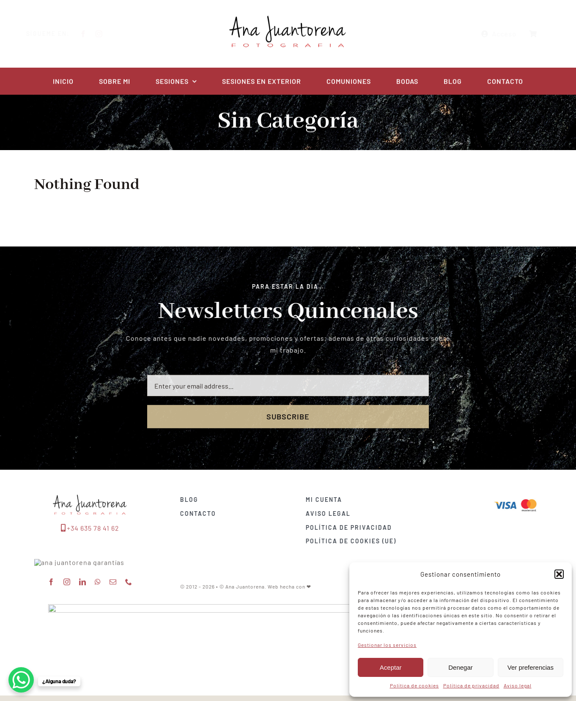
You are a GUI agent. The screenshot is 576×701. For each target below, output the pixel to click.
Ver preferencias (530, 667)
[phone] (128, 600)
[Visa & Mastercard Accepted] (519, 498)
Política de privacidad (471, 685)
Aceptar (391, 667)
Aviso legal (518, 685)
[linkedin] (82, 600)
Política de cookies (414, 685)
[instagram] (105, 33)
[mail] (113, 600)
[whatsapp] (98, 600)
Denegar (460, 667)
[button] (559, 574)
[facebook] (89, 33)
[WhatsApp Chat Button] (21, 680)
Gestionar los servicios (387, 645)
